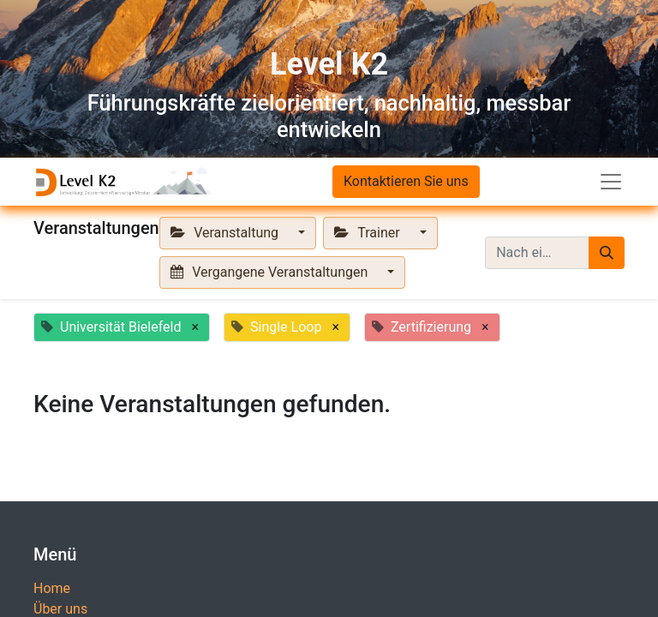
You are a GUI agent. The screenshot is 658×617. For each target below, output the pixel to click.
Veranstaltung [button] (226, 233)
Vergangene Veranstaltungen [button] (270, 272)
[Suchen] (607, 253)
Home (51, 588)
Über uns (60, 609)
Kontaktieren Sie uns (406, 181)
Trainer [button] (368, 233)
